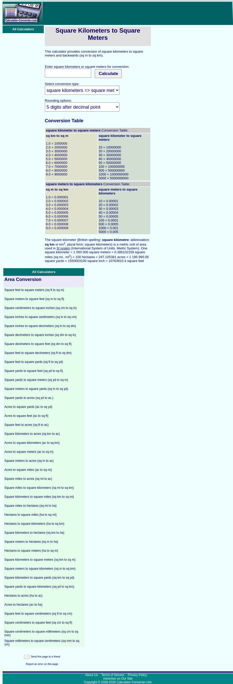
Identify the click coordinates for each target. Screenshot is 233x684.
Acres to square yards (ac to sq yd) (28, 407)
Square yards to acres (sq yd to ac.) (28, 398)
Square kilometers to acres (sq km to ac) (32, 434)
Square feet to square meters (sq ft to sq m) (34, 290)
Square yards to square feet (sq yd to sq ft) (33, 371)
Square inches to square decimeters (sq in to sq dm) (40, 326)
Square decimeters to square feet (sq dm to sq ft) (38, 344)
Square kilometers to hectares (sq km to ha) (34, 533)
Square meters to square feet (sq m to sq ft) (34, 299)
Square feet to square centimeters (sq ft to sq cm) (38, 613)
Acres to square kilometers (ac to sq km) (32, 443)
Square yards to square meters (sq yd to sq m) (36, 380)
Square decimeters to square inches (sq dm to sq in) (40, 335)
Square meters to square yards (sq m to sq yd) (36, 389)
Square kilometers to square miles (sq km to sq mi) (39, 497)
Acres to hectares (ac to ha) (23, 604)
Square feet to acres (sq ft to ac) (26, 425)
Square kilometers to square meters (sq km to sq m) (39, 559)
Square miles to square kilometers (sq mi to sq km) (39, 488)
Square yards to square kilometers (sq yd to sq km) (39, 586)
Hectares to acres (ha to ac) (23, 595)
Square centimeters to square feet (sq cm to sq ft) (38, 622)
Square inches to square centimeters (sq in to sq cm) (40, 317)
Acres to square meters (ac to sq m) (29, 452)
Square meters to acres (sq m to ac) (29, 461)
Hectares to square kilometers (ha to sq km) (34, 524)
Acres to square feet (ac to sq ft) (26, 416)
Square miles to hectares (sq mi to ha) (30, 506)
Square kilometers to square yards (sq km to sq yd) (39, 577)
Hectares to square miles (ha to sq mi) (30, 515)
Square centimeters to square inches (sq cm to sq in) (40, 308)
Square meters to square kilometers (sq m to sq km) (39, 568)
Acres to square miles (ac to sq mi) (28, 470)
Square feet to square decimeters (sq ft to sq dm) (38, 353)
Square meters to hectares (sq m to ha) (31, 542)
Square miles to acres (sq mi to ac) (28, 479)
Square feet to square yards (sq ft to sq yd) (33, 362)
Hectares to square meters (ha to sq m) (31, 550)
